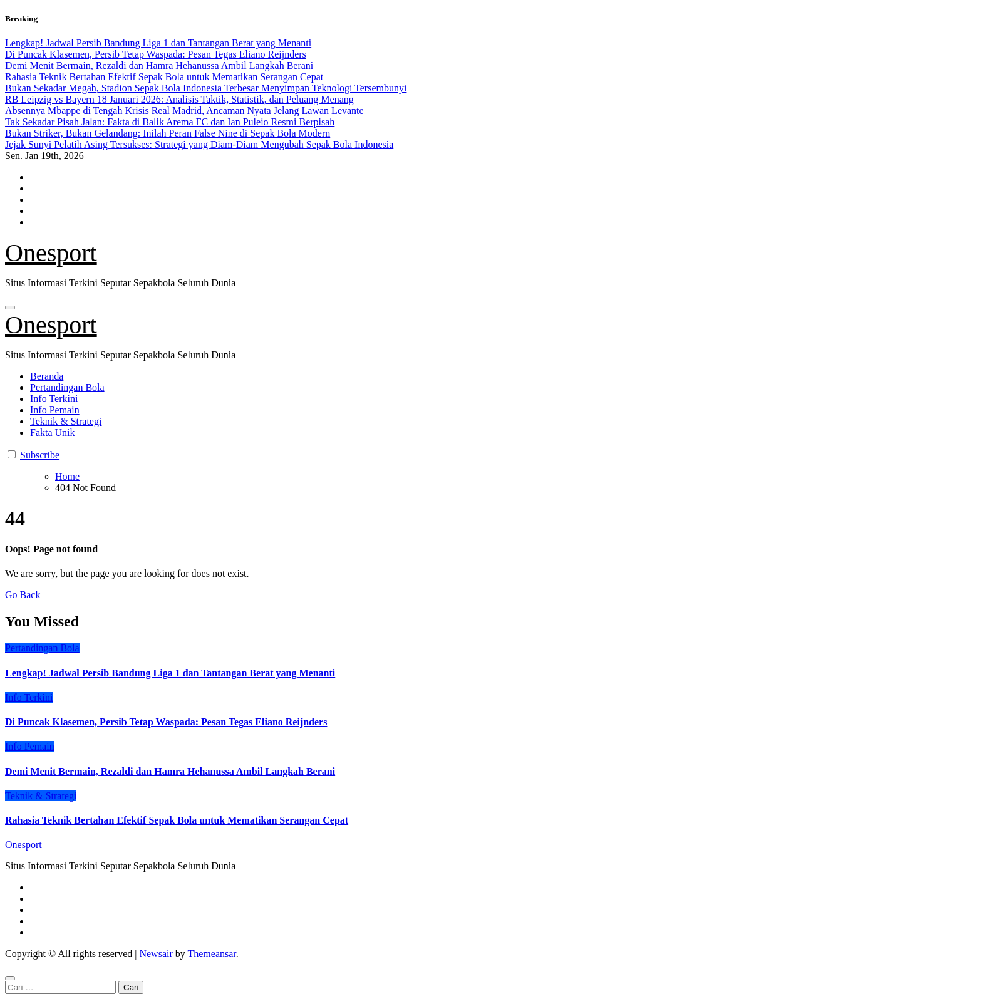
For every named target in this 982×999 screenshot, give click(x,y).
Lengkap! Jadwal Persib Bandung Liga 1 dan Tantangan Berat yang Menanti (170, 673)
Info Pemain (55, 410)
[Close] (10, 978)
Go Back (22, 594)
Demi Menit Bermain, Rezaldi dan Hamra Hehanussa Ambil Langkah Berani (170, 771)
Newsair (155, 953)
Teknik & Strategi (65, 421)
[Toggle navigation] (10, 307)
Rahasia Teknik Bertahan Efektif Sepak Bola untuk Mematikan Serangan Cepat (176, 820)
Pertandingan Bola (67, 387)
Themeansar (211, 953)
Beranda (46, 376)
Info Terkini (54, 398)
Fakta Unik (52, 432)
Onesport (51, 253)
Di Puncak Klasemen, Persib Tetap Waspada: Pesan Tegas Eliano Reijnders (166, 722)
